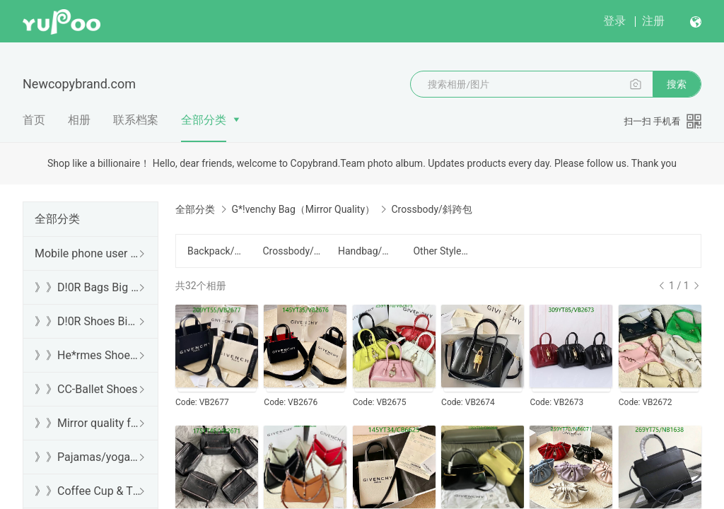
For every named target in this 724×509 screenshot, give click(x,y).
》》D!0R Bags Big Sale (88, 287)
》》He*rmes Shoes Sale (88, 355)
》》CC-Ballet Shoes (86, 389)
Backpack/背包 (216, 251)
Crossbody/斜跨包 (291, 251)
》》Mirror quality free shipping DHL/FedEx (88, 423)
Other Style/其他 (442, 251)
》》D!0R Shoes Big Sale (88, 321)
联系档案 (135, 120)
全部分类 (203, 120)
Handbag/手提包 (367, 251)
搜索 (677, 84)
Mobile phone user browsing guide (88, 253)
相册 (79, 120)
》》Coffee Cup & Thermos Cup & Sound (88, 491)
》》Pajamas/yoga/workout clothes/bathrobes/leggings (88, 457)
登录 (614, 21)
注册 (653, 21)
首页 (34, 120)
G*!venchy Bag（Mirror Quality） (303, 209)
